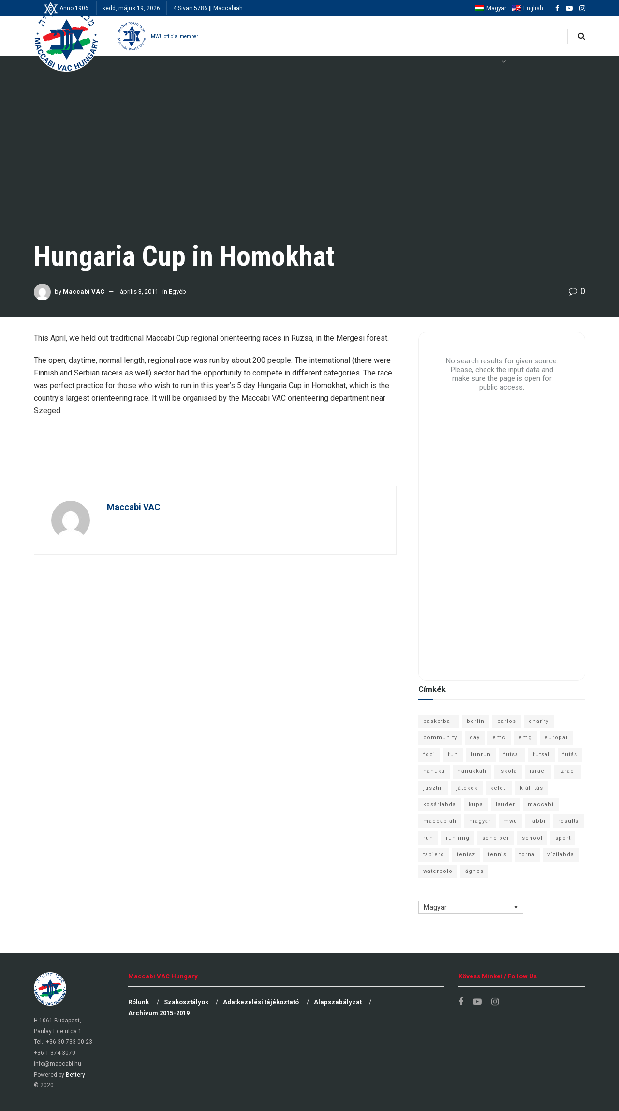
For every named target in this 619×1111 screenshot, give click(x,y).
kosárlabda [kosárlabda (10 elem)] (439, 804)
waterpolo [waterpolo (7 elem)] (438, 871)
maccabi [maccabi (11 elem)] (541, 804)
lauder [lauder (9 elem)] (505, 804)
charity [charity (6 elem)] (539, 721)
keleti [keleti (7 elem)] (498, 788)
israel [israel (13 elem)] (538, 771)
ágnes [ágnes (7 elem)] (474, 871)
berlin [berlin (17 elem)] (476, 721)
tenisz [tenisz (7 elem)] (466, 854)
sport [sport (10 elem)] (563, 838)
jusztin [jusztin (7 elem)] (433, 788)
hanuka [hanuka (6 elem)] (434, 771)
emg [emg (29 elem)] (525, 738)
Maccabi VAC (83, 291)
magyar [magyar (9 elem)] (480, 821)
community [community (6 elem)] (440, 738)
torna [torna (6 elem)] (527, 854)
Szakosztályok (186, 1002)
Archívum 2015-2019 (159, 1013)
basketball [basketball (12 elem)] (438, 721)
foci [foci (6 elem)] (429, 754)
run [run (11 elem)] (428, 838)
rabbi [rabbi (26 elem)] (537, 821)
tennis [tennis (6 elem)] (497, 854)
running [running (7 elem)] (458, 838)
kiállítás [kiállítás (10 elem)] (531, 788)
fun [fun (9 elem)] (453, 754)
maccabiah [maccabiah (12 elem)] (440, 821)
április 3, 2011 (139, 291)
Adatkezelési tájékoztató (261, 1002)
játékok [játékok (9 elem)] (467, 788)
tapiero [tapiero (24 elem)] (433, 854)
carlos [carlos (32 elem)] (506, 721)
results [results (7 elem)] (568, 821)
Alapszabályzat (338, 1002)
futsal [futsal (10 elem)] (541, 754)
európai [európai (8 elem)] (556, 738)
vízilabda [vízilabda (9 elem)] (560, 854)
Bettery (75, 1074)
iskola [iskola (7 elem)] (508, 771)
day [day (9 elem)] (475, 738)
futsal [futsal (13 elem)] (511, 754)
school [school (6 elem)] (532, 838)
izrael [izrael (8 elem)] (567, 771)
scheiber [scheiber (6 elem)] (495, 838)
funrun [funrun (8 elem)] (481, 754)
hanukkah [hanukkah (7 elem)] (471, 771)
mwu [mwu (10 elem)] (510, 821)
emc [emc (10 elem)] (499, 738)
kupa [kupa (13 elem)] (476, 804)
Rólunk (138, 1002)
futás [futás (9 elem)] (569, 754)
